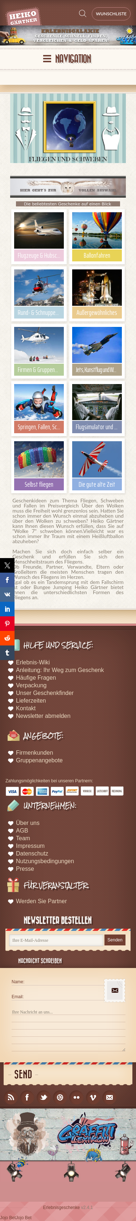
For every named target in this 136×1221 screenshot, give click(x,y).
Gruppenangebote (39, 760)
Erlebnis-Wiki (33, 662)
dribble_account (60, 1097)
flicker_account (76, 1097)
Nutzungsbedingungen (45, 861)
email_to (109, 1097)
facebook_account (27, 1097)
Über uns (28, 823)
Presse (25, 869)
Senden (114, 940)
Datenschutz (32, 853)
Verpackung (31, 685)
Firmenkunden (34, 753)
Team (23, 838)
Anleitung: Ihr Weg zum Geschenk (60, 670)
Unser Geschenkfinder (45, 693)
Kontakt (26, 708)
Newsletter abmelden (43, 716)
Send (23, 1075)
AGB (22, 830)
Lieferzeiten (31, 701)
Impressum (30, 846)
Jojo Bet (8, 1217)
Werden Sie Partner (41, 901)
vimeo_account (93, 1097)
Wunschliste (111, 13)
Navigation (73, 59)
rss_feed (11, 1097)
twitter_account (44, 1097)
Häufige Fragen (36, 678)
